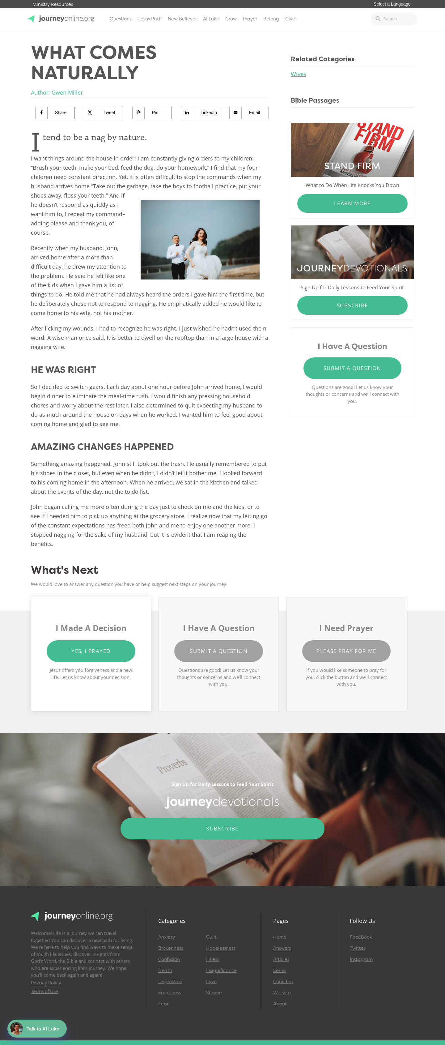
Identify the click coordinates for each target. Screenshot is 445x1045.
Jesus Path (150, 19)
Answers (282, 948)
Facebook (361, 937)
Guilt (211, 937)
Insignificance (221, 970)
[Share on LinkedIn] (200, 113)
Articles (281, 959)
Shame (214, 993)
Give (290, 19)
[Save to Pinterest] (152, 113)
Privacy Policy (46, 983)
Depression (170, 982)
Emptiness (169, 993)
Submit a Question (352, 368)
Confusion (169, 959)
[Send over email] (249, 113)
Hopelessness (220, 948)
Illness (212, 959)
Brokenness (170, 948)
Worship (282, 993)
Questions (120, 19)
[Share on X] (103, 113)
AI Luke (211, 19)
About (280, 1004)
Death (165, 970)
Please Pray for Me (346, 651)
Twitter (357, 948)
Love (211, 982)
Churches (283, 982)
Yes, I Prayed (90, 651)
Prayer (250, 19)
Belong (271, 19)
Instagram (361, 959)
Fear (163, 1004)
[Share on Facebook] (55, 113)
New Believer (182, 19)
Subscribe (352, 305)
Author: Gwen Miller (57, 92)
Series (279, 970)
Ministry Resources (52, 4)
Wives (298, 74)
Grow (231, 19)
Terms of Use (44, 991)
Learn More (352, 203)
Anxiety (166, 937)
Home (279, 937)
